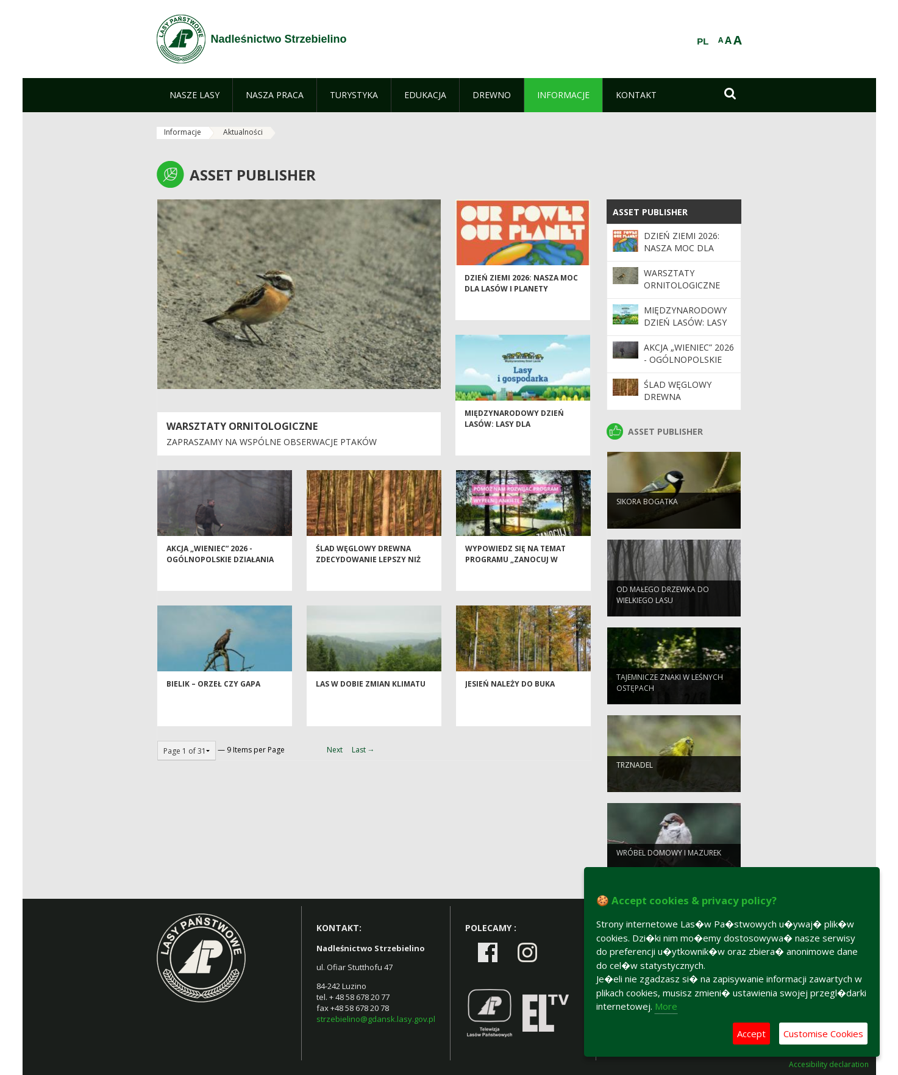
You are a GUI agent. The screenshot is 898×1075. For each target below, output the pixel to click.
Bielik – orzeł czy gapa (213, 706)
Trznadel (634, 784)
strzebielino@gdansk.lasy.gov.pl (375, 1018)
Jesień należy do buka (510, 706)
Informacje (182, 132)
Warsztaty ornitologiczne (242, 426)
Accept (751, 1033)
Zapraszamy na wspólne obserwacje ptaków (271, 442)
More (666, 1006)
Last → (363, 750)
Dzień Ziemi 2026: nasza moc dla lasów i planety (521, 305)
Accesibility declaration (829, 1064)
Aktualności (243, 132)
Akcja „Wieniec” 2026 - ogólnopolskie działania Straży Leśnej (220, 581)
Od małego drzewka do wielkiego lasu (662, 614)
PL (702, 41)
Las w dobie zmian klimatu (371, 706)
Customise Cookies (823, 1033)
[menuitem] (194, 95)
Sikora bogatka (647, 521)
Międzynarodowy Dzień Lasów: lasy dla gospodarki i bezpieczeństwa (514, 451)
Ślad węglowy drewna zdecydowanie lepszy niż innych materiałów (368, 581)
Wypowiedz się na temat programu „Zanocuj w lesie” (515, 581)
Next (335, 750)
